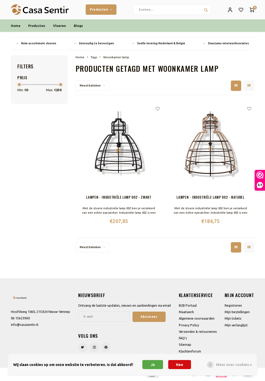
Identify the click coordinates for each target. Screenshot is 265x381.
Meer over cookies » (234, 365)
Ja (153, 365)
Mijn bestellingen (237, 313)
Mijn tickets (233, 320)
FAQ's (183, 339)
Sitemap (185, 346)
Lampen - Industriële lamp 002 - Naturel (210, 198)
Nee (179, 365)
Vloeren (59, 27)
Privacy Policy (189, 326)
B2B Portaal (188, 306)
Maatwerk (186, 313)
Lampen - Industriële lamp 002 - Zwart (118, 198)
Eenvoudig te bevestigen (94, 44)
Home (15, 27)
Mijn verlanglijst (236, 326)
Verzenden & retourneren (198, 333)
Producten (101, 10)
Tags (94, 58)
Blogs (78, 27)
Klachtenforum (190, 352)
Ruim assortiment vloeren (36, 44)
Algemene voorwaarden (197, 320)
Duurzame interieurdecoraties (226, 44)
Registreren (233, 306)
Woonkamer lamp (116, 58)
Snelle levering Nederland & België (158, 44)
